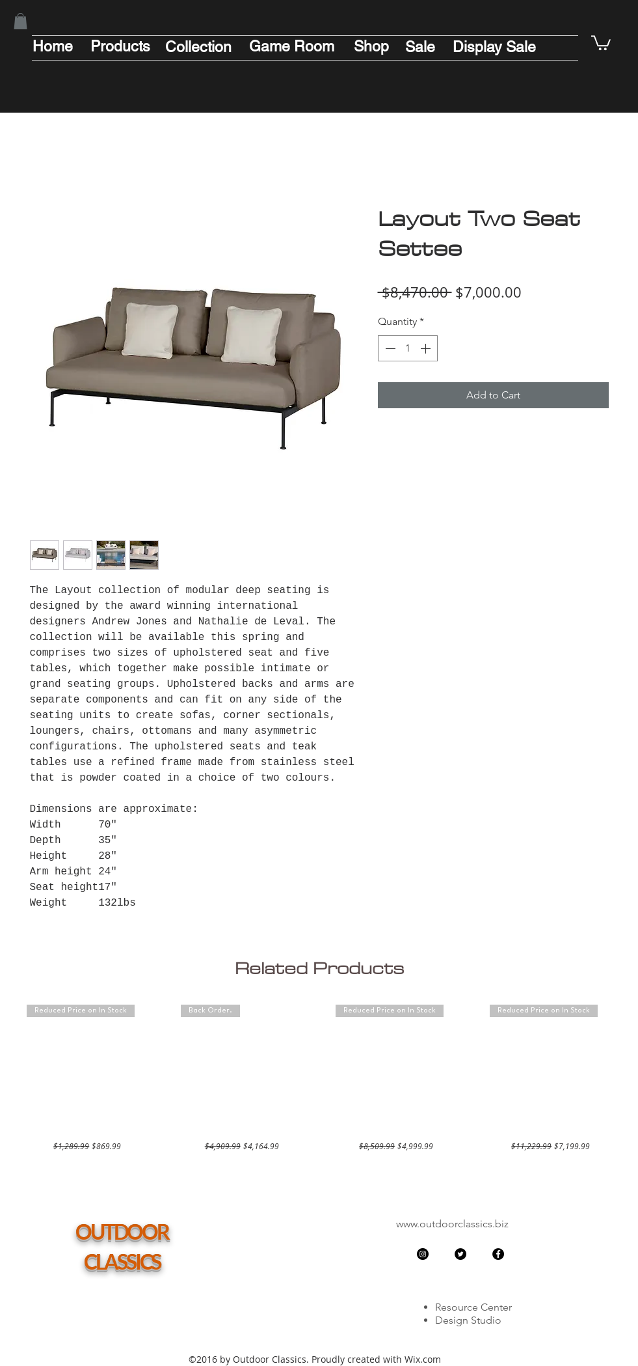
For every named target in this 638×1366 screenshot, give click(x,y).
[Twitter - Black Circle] (460, 1254)
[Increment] (427, 348)
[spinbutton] (408, 348)
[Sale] (420, 46)
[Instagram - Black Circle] (423, 1254)
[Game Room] (292, 46)
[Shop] (371, 46)
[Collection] (198, 46)
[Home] (52, 46)
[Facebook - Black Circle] (498, 1254)
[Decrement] (389, 348)
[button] (20, 21)
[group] (319, 1078)
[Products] (120, 46)
